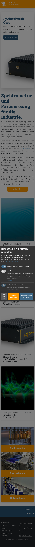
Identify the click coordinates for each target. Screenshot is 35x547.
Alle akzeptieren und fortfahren (26, 296)
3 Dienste (10, 280)
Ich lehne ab (4, 296)
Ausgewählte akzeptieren (13, 296)
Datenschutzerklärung (12, 261)
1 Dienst (10, 268)
